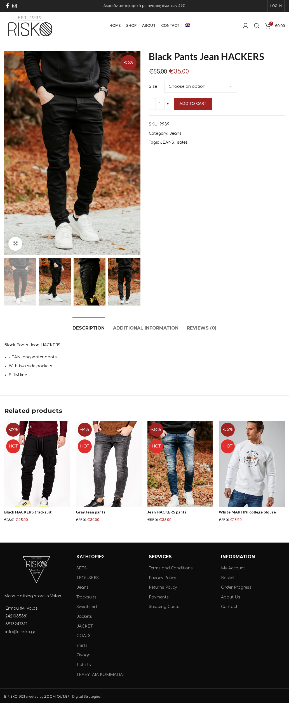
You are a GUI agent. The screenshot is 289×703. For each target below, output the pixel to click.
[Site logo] (30, 25)
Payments (159, 595)
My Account (233, 566)
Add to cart (193, 104)
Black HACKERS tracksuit (28, 512)
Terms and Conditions (171, 566)
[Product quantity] (160, 104)
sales (182, 142)
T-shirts (83, 663)
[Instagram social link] (14, 6)
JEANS (167, 142)
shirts (82, 644)
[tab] (88, 325)
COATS (83, 634)
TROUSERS (87, 576)
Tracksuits (86, 595)
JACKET (84, 624)
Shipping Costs (164, 605)
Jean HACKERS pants (167, 512)
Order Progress (236, 586)
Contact (229, 605)
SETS (81, 566)
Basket (228, 576)
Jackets (84, 615)
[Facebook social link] (7, 6)
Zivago (83, 654)
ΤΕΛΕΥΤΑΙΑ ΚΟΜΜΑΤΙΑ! (100, 673)
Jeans (175, 133)
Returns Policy (163, 586)
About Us (230, 595)
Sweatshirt (86, 605)
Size (153, 86)
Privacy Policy (162, 576)
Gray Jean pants (90, 512)
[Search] (256, 25)
